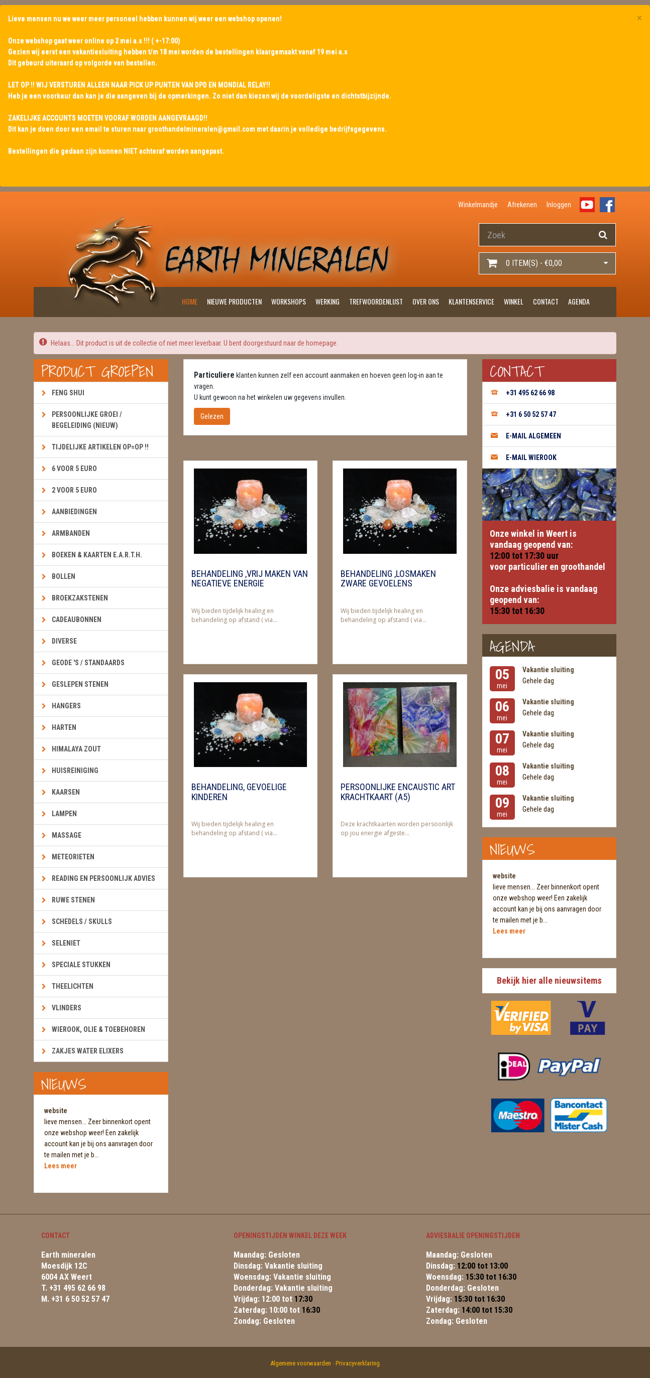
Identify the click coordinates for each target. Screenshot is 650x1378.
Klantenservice (471, 301)
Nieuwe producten (234, 301)
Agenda (579, 301)
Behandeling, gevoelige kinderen (239, 792)
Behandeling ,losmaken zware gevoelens (388, 579)
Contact (546, 301)
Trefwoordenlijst (376, 301)
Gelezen (212, 416)
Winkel (513, 301)
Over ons (425, 301)
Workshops (288, 301)
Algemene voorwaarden (300, 1363)
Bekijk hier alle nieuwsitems (549, 980)
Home (189, 301)
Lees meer (60, 1166)
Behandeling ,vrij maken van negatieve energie (249, 579)
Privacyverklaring (358, 1363)
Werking (327, 301)
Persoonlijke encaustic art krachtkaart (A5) (398, 792)
